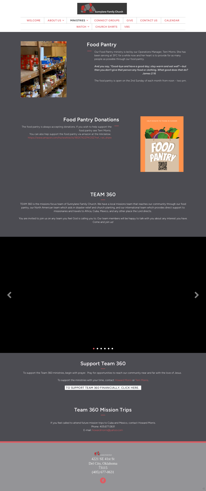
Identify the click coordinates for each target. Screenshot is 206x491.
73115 (103, 468)
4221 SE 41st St (103, 459)
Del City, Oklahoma (103, 463)
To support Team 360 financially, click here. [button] (103, 387)
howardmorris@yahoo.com (107, 430)
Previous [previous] (9, 295)
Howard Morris (123, 380)
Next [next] (196, 295)
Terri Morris (141, 380)
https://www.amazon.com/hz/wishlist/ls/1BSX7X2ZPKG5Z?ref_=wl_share (70, 137)
